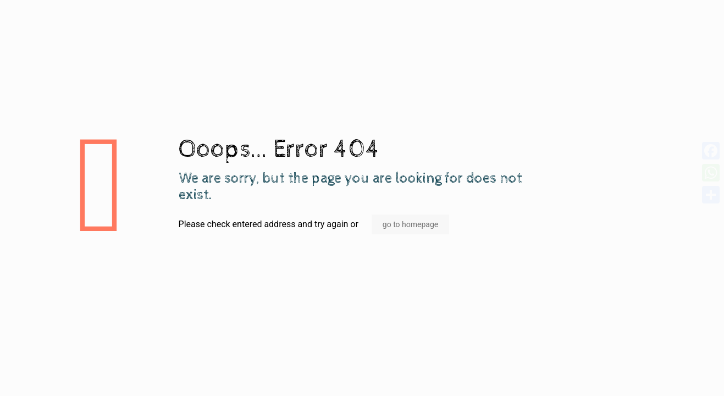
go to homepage (410, 224)
